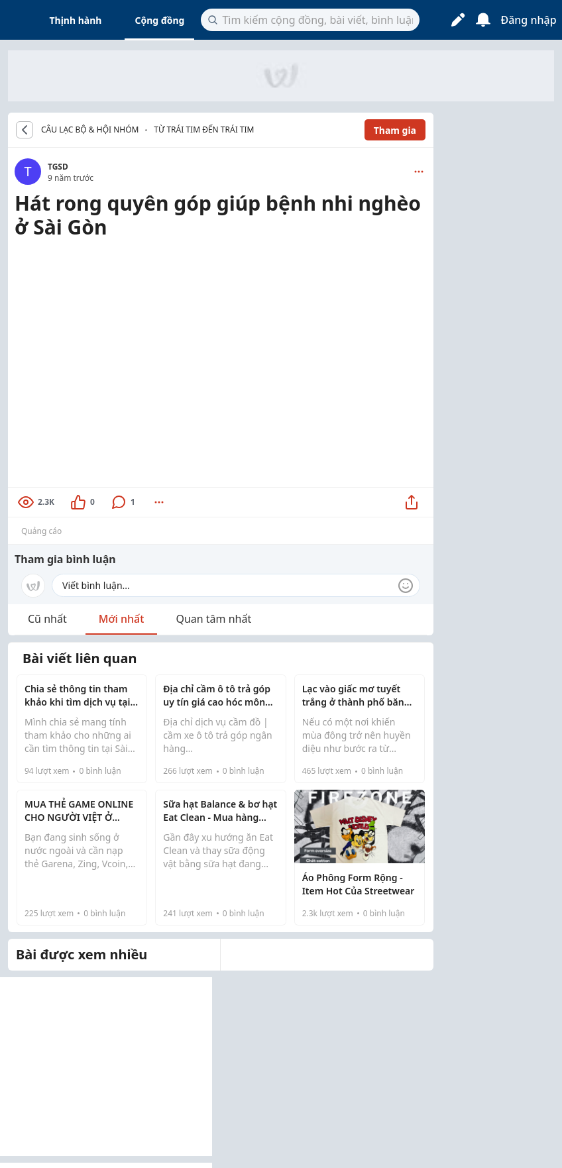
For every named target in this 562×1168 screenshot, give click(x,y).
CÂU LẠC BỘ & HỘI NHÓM (90, 130)
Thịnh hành (76, 20)
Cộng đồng (159, 20)
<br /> (221, 361)
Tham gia (395, 130)
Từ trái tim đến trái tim (204, 129)
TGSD (58, 166)
